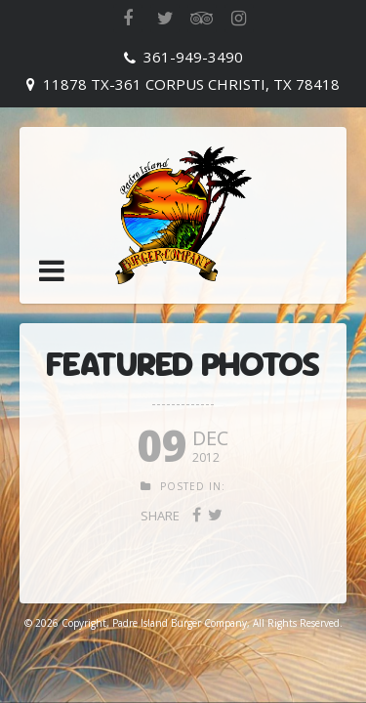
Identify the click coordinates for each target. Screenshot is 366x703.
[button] (51, 270)
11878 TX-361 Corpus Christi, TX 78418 (191, 84)
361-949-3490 (193, 56)
